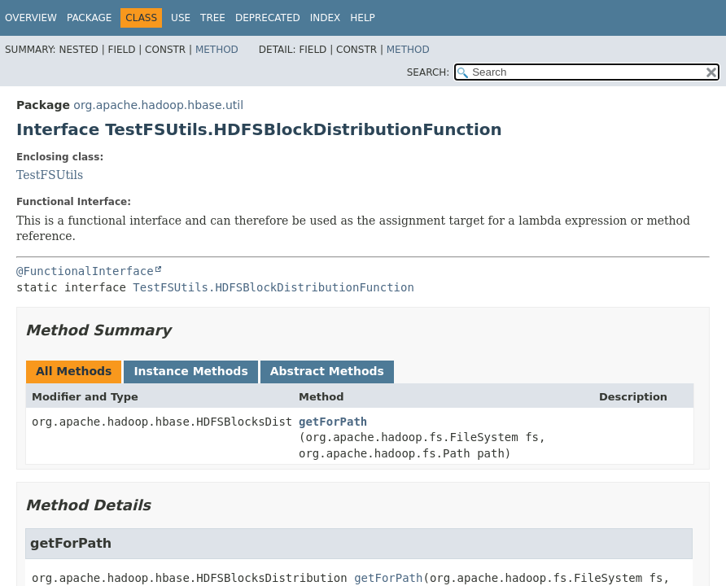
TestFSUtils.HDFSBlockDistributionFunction (273, 287)
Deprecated (267, 18)
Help (362, 18)
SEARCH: (428, 72)
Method (216, 49)
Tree (212, 18)
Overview (31, 18)
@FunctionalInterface (85, 271)
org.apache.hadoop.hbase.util (158, 105)
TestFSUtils (49, 174)
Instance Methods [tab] (190, 371)
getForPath (333, 421)
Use (180, 18)
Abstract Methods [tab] (327, 371)
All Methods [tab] (74, 371)
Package (89, 18)
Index (325, 18)
